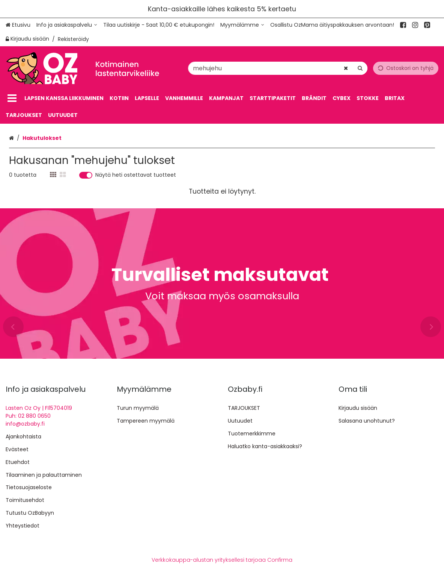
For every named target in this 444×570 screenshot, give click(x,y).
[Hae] (360, 67)
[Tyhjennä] (346, 67)
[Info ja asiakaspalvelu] (66, 25)
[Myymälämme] (242, 25)
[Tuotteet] (12, 98)
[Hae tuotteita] (277, 67)
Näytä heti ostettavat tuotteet (135, 175)
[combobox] (277, 67)
